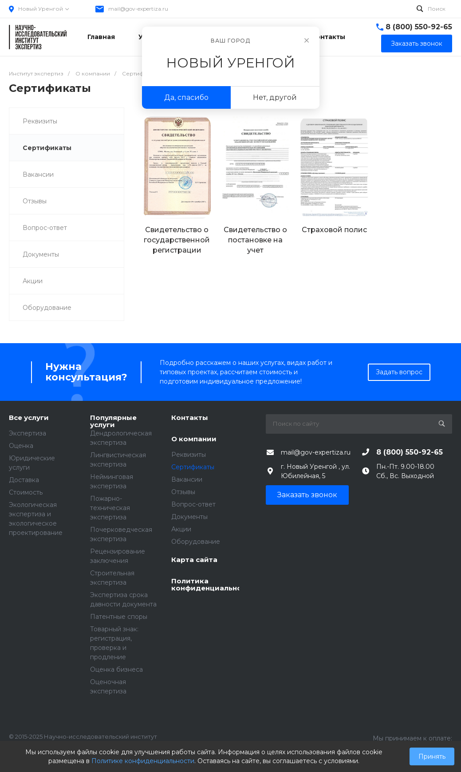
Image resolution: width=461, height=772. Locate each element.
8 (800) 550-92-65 (419, 27)
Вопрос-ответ (45, 228)
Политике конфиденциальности (142, 761)
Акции (33, 281)
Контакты (189, 418)
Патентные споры (118, 617)
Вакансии (38, 174)
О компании (194, 439)
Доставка (24, 480)
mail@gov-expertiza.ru (138, 8)
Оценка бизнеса (116, 669)
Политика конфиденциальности (205, 585)
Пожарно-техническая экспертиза (110, 508)
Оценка (21, 446)
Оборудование (47, 308)
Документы (41, 254)
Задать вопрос (399, 372)
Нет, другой (275, 97)
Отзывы (35, 201)
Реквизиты (40, 121)
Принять (431, 756)
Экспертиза (27, 433)
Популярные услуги (113, 421)
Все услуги (29, 418)
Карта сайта (194, 560)
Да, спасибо (186, 97)
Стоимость (26, 492)
